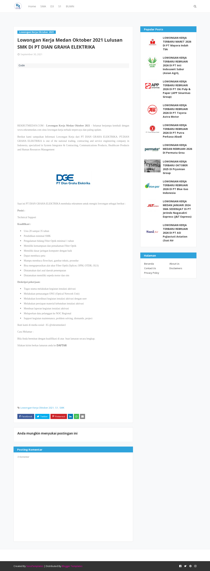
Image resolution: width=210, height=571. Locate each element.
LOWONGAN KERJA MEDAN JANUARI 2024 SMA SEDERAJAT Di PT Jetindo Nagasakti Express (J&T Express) (177, 209)
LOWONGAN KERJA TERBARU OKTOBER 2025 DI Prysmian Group (175, 167)
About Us (174, 263)
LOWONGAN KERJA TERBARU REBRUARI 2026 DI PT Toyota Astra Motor (175, 110)
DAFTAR (62, 345)
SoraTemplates (34, 566)
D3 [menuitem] (52, 6)
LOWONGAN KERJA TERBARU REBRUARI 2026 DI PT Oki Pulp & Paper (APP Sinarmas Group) (176, 89)
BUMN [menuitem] (70, 6)
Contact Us (150, 268)
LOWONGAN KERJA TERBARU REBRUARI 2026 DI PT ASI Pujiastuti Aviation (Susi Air (175, 232)
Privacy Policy (151, 272)
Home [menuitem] (32, 6)
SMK (61, 407)
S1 (56, 407)
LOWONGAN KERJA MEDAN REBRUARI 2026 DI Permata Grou (177, 148)
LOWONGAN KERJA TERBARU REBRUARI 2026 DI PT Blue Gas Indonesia (175, 187)
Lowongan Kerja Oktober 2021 (37, 407)
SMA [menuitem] (43, 6)
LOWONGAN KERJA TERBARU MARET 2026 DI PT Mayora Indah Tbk (177, 43)
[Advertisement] (73, 95)
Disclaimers (175, 268)
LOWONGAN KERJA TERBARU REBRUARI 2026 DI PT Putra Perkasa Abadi (175, 130)
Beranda (149, 263)
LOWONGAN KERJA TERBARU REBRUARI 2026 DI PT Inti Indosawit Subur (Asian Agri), (175, 65)
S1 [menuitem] (59, 6)
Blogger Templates (72, 566)
